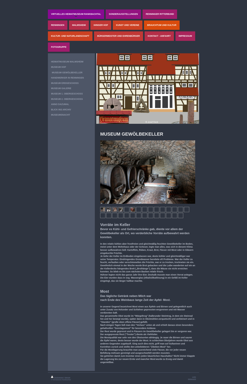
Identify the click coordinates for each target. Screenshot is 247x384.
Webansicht (192, 379)
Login (194, 377)
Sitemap (67, 377)
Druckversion (57, 377)
